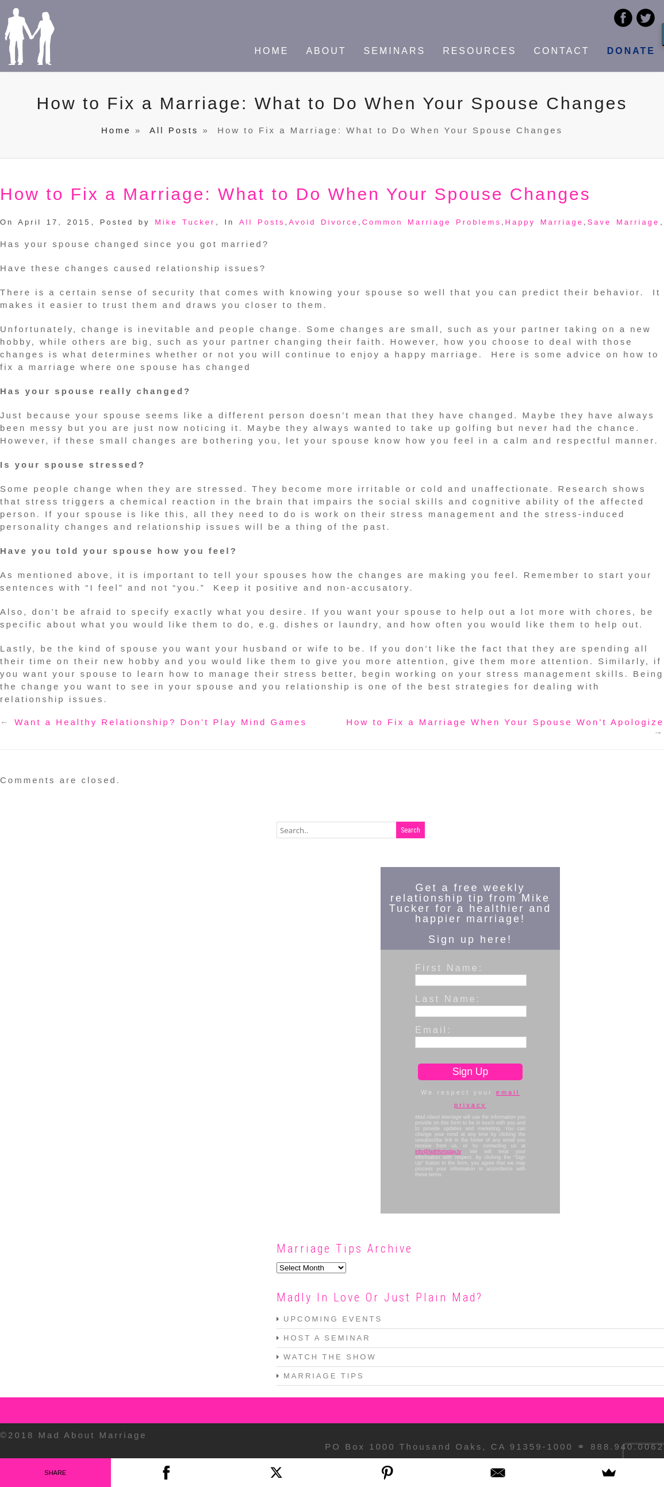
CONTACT (561, 51)
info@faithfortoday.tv (438, 1151)
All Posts (173, 130)
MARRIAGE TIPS (323, 1376)
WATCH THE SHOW (330, 1357)
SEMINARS (395, 51)
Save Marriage (624, 222)
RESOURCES (479, 51)
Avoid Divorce (323, 222)
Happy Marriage (544, 222)
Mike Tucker (185, 222)
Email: (433, 1029)
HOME (271, 51)
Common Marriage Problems (431, 222)
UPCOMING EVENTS (332, 1319)
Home (116, 130)
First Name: (449, 967)
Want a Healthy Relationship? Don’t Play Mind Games (160, 722)
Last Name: (448, 998)
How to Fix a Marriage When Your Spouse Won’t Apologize (505, 722)
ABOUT (326, 51)
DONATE (631, 51)
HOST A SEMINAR (327, 1338)
